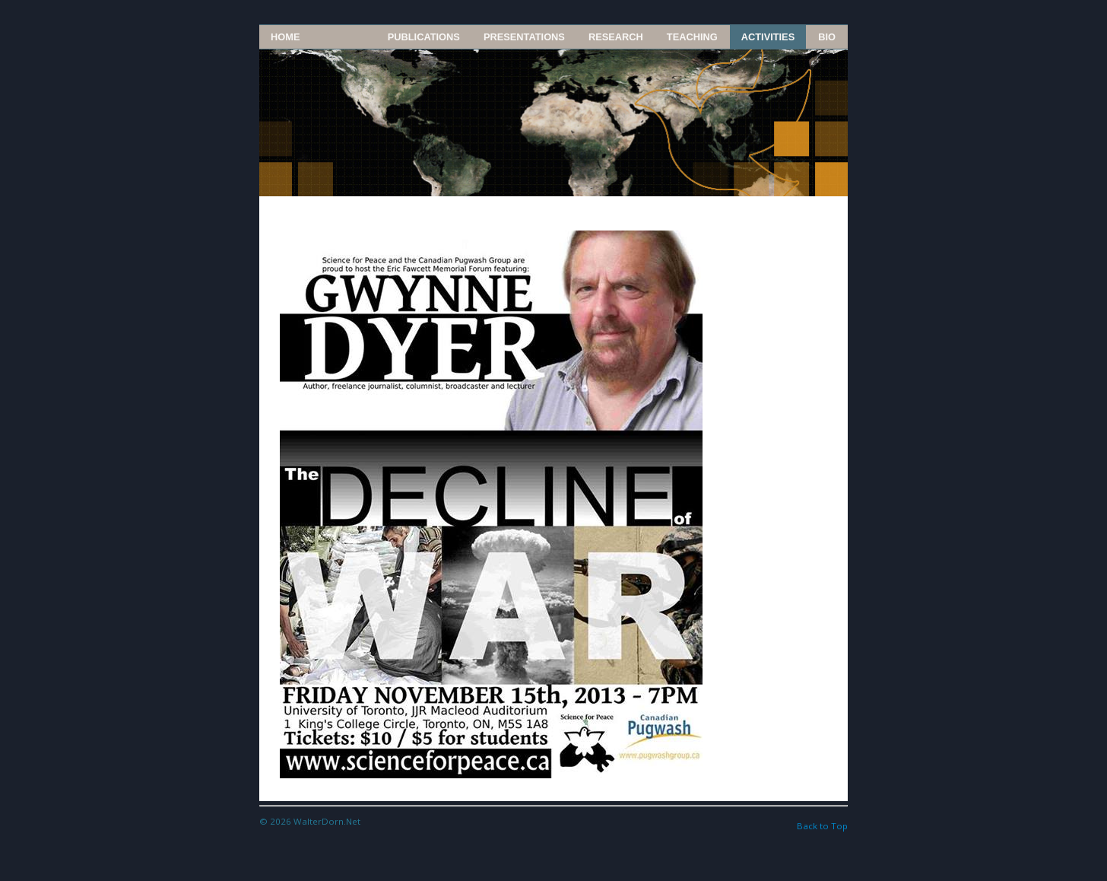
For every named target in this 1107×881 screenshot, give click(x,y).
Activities (768, 37)
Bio (827, 37)
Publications (424, 37)
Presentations (524, 37)
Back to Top (822, 826)
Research (615, 37)
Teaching (692, 37)
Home (285, 37)
